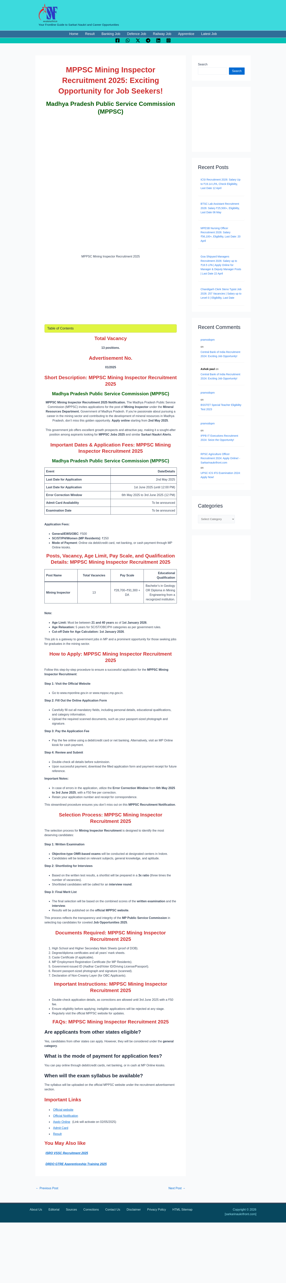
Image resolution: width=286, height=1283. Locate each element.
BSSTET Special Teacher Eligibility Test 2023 (221, 407)
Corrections (91, 1209)
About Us (36, 1209)
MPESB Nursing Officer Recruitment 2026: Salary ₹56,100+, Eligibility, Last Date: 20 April (220, 234)
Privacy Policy (156, 1209)
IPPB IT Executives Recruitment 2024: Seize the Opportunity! (219, 437)
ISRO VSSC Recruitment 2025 (67, 1153)
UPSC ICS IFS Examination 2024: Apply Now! (221, 475)
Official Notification (65, 1115)
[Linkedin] (158, 40)
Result (57, 1134)
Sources (71, 1209)
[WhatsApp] (127, 40)
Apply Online (61, 1121)
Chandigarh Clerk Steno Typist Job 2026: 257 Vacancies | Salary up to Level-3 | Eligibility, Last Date (221, 293)
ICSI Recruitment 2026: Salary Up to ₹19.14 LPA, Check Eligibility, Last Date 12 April (220, 184)
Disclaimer (134, 1209)
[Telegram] (148, 40)
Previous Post (47, 1188)
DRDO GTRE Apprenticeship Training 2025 (76, 1164)
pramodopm (208, 339)
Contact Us (112, 1209)
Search (203, 64)
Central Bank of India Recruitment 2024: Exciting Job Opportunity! (220, 354)
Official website (63, 1109)
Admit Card (60, 1128)
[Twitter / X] (138, 40)
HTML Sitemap (182, 1209)
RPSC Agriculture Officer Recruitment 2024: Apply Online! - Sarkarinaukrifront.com (220, 458)
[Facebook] (117, 40)
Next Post (177, 1188)
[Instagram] (168, 40)
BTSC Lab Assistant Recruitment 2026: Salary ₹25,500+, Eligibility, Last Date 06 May (220, 208)
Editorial (54, 1209)
